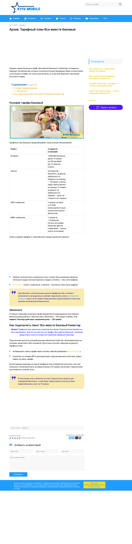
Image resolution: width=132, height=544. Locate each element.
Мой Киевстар (74, 351)
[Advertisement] (46, 48)
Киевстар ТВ (18, 285)
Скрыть (32, 85)
